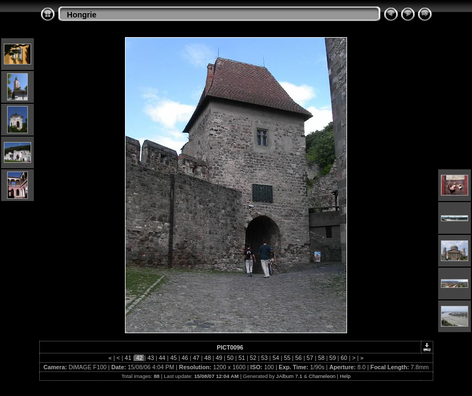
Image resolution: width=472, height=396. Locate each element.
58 (321, 357)
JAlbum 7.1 (289, 376)
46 (185, 357)
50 (230, 357)
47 (196, 357)
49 (219, 357)
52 (253, 357)
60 (344, 357)
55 (287, 357)
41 (128, 357)
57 (310, 357)
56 (298, 357)
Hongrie (82, 14)
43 (151, 357)
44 (162, 357)
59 (333, 357)
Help (345, 376)
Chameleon (322, 376)
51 (242, 357)
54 (275, 357)
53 (265, 357)
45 (173, 357)
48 (207, 357)
